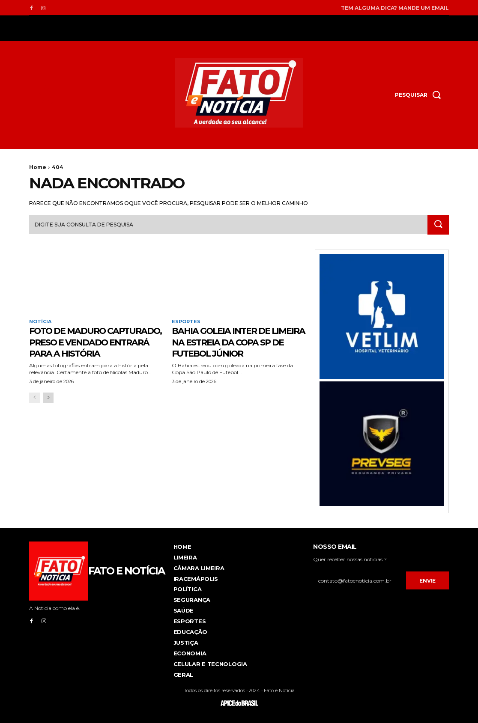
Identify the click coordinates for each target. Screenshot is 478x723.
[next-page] (48, 409)
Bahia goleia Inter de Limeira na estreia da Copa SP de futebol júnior (230, 347)
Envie (427, 581)
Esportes (186, 321)
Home (37, 167)
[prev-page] (34, 409)
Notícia (40, 321)
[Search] (438, 225)
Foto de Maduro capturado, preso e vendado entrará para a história (93, 347)
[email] (359, 581)
